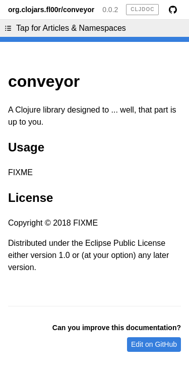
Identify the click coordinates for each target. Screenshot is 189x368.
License (30, 197)
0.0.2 (110, 10)
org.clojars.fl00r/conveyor (51, 10)
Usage (26, 147)
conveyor (44, 81)
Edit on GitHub (154, 344)
